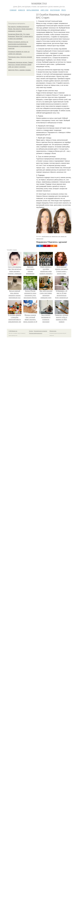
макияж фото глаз (56, 667)
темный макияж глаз (46, 667)
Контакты (31, 762)
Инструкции (55, 10)
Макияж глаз (39, 3)
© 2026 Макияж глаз (13, 762)
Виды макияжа (33, 10)
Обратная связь (53, 762)
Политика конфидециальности (35, 764)
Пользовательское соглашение (40, 762)
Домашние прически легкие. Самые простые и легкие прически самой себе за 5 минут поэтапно (20, 65)
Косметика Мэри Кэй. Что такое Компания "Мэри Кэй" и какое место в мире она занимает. (20, 36)
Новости (21, 10)
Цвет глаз (44, 10)
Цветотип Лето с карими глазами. (19, 70)
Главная (13, 10)
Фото (63, 10)
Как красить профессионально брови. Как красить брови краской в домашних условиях (20, 29)
